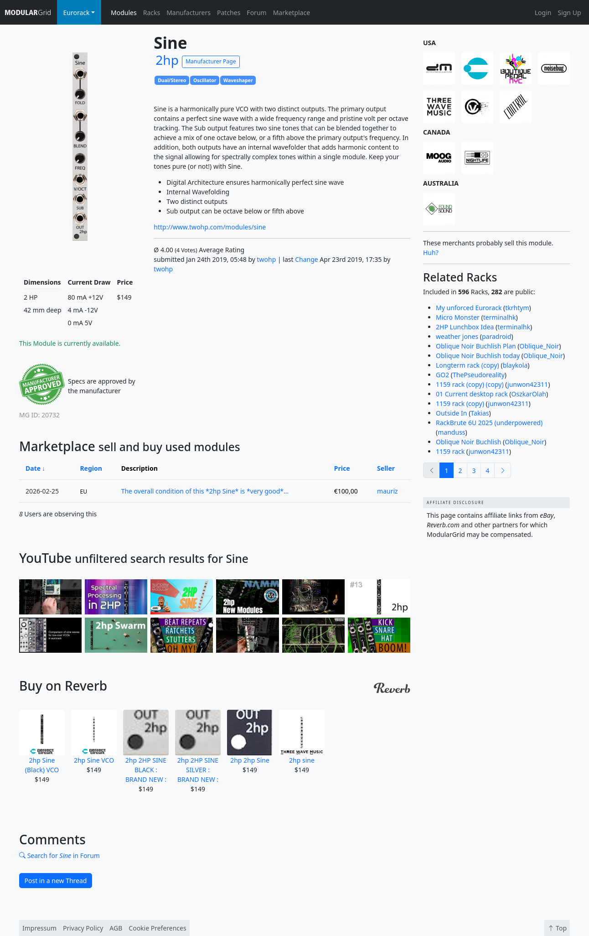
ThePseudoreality (479, 374)
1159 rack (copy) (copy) (470, 384)
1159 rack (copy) (460, 403)
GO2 (442, 374)
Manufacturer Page (211, 61)
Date (33, 468)
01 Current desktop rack (472, 394)
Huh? (431, 252)
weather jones (457, 336)
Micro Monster (458, 317)
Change (306, 259)
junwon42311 (527, 384)
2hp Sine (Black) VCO (42, 742)
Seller (386, 468)
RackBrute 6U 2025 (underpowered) (489, 422)
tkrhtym (517, 307)
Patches (228, 12)
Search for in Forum (59, 855)
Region (91, 468)
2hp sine (302, 737)
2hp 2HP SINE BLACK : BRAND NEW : (146, 747)
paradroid (497, 336)
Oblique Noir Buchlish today (478, 355)
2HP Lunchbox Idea (465, 326)
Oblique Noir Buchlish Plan (476, 346)
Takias (479, 413)
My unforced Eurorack (468, 307)
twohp (266, 259)
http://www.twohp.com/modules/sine (210, 227)
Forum (256, 12)
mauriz (387, 491)
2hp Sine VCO (94, 737)
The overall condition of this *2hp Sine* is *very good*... (205, 491)
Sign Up (569, 12)
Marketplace (291, 12)
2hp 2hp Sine (250, 737)
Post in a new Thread (56, 880)
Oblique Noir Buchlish (468, 441)
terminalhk (499, 317)
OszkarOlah (529, 394)
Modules (124, 12)
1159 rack (450, 451)
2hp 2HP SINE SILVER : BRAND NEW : (198, 747)
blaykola (515, 365)
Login (543, 12)
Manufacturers (188, 12)
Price (342, 468)
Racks (151, 12)
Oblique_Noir (539, 346)
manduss (451, 432)
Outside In (451, 413)
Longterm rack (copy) (467, 365)
